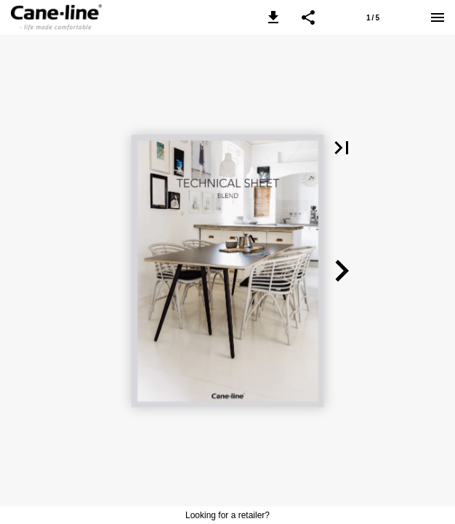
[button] (273, 17)
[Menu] (437, 17)
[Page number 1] (372, 17)
